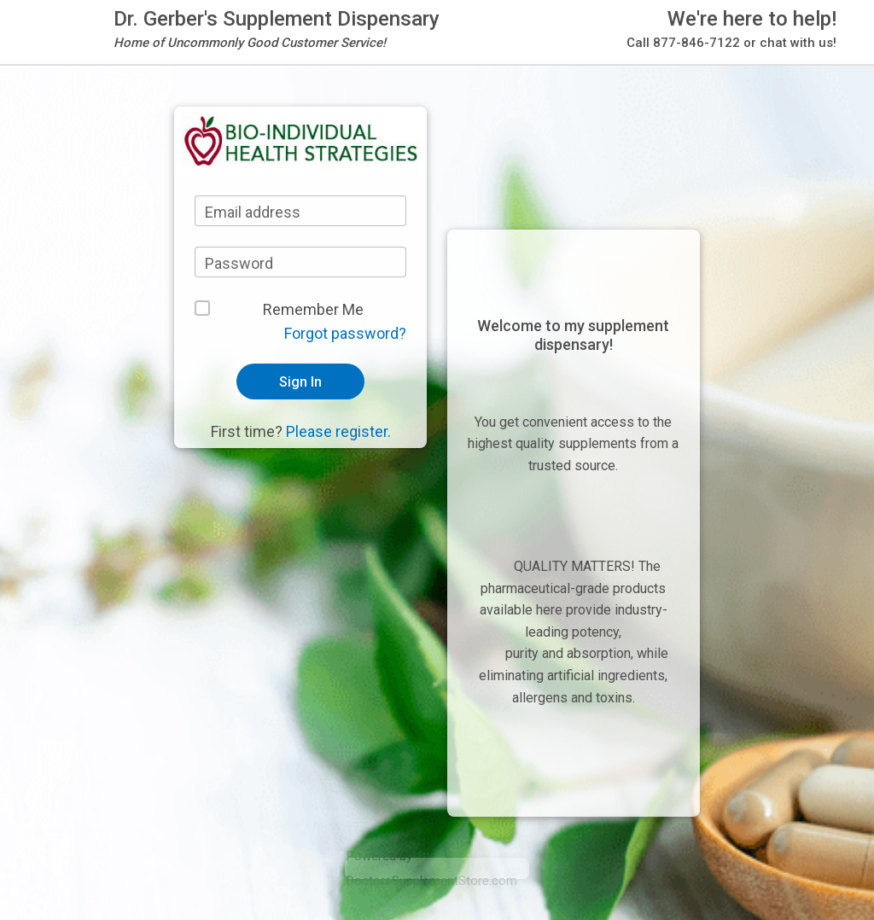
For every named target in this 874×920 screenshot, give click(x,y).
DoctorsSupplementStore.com (432, 880)
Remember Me (313, 309)
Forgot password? (345, 333)
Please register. (338, 431)
